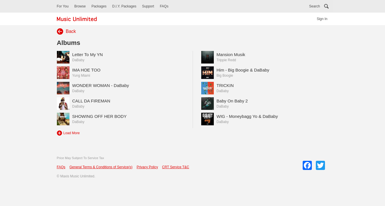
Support (148, 6)
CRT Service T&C (175, 167)
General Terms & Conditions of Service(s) (101, 167)
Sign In (322, 19)
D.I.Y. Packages (124, 6)
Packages (99, 6)
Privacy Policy (147, 167)
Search (314, 6)
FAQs (164, 6)
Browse (80, 6)
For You (63, 6)
